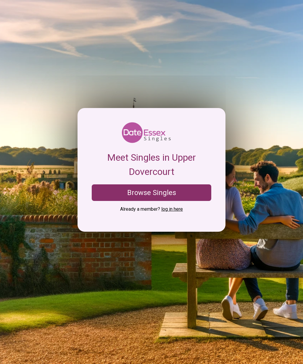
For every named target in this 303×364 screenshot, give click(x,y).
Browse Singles (151, 193)
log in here (172, 209)
